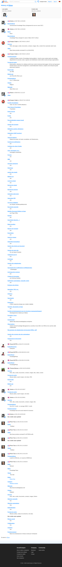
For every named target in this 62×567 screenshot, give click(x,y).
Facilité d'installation (13, 102)
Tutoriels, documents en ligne (15, 306)
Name (9, 31)
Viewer (9, 448)
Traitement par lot (12, 254)
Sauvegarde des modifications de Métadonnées (20, 267)
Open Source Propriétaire (14, 107)
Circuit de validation (13, 202)
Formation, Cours (12, 315)
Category (10, 481)
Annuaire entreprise (13, 163)
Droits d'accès (11, 111)
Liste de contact (12, 181)
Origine (9, 82)
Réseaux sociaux (14, 483)
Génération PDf (11, 198)
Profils (9, 115)
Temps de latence (12, 137)
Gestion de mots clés (13, 250)
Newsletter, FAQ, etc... (13, 289)
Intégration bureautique (14, 241)
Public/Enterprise (12, 346)
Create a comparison (38, 2)
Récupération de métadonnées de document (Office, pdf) (22, 330)
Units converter (20, 556)
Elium (11, 5)
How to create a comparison (23, 550)
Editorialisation (11, 507)
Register (50, 1)
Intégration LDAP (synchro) (15, 133)
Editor (9, 424)
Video (9, 48)
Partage (10, 215)
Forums (10, 155)
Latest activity (42, 550)
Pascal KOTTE (13, 344)
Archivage (10, 259)
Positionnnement (12, 56)
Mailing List (11, 176)
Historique (10, 168)
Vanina (11, 21)
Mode (9, 464)
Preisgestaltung (12, 78)
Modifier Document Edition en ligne (17, 211)
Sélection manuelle (12, 499)
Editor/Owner (11, 354)
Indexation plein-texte (13, 194)
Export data (11, 69)
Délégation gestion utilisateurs (15, 128)
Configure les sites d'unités (15, 146)
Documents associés (13, 207)
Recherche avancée (13, 189)
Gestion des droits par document (16, 246)
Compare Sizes (43, 1)
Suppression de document (14, 338)
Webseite (10, 87)
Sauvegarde (11, 298)
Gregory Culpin (14, 41)
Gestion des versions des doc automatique (19, 334)
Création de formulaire (13, 276)
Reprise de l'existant (13, 228)
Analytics (10, 527)
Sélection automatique (13, 503)
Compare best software (22, 552)
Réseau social (11, 519)
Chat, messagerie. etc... (14, 150)
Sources (10, 44)
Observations (11, 324)
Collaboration (11, 523)
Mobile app (10, 74)
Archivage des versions (14, 272)
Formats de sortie (12, 62)
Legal (32, 552)
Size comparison (20, 558)
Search (35, 1)
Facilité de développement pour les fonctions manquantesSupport (25, 311)
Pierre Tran (13, 421)
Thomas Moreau (14, 368)
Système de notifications (14, 142)
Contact (32, 554)
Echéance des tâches (13, 285)
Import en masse (12, 237)
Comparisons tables (21, 554)
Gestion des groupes (13, 124)
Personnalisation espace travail (16, 120)
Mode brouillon (11, 224)
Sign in (55, 1)
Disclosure (33, 550)
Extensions (10, 302)
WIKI (9, 159)
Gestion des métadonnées (14, 263)
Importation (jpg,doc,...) (14, 220)
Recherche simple (12, 185)
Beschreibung (11, 23)
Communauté (11, 319)
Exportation (11, 233)
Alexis (11, 92)
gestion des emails (12, 172)
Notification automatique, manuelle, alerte (18, 280)
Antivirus (10, 293)
